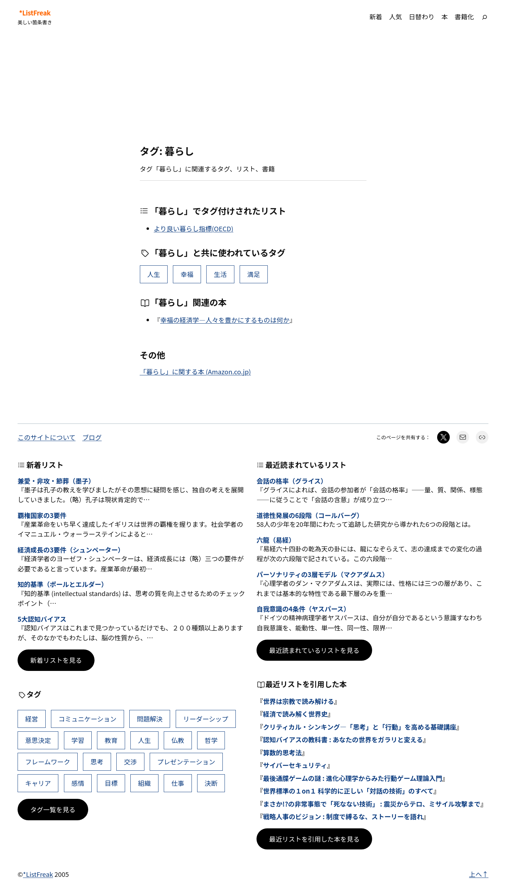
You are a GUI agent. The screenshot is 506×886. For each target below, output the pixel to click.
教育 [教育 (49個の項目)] (111, 740)
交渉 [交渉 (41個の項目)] (130, 761)
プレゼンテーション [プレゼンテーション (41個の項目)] (186, 761)
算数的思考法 (282, 752)
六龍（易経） (276, 540)
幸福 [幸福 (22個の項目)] (187, 274)
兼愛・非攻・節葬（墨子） (56, 481)
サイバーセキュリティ (295, 765)
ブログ (92, 437)
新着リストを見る (56, 660)
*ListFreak (35, 13)
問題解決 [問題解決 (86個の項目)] (150, 718)
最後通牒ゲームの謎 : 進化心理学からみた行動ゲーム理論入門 (352, 778)
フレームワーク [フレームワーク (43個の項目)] (47, 761)
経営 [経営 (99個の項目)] (31, 718)
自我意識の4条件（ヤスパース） (303, 609)
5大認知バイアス (42, 619)
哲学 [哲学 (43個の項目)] (211, 740)
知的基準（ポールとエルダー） (63, 584)
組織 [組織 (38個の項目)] (144, 783)
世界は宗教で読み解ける (298, 701)
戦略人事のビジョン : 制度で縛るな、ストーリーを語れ (343, 816)
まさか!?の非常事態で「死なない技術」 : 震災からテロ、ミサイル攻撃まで (371, 803)
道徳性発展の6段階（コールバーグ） (310, 515)
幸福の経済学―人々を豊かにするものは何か (225, 319)
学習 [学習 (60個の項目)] (77, 740)
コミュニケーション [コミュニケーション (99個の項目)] (87, 718)
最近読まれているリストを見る (314, 650)
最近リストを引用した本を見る (314, 838)
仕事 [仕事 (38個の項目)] (177, 783)
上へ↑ (478, 874)
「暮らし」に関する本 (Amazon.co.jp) (195, 371)
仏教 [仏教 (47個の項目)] (177, 740)
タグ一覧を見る (53, 809)
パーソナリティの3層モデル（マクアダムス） (322, 574)
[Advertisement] (253, 89)
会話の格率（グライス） (292, 481)
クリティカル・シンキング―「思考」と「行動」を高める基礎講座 (359, 726)
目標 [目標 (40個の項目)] (111, 783)
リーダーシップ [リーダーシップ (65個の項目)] (205, 718)
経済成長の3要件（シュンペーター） (71, 550)
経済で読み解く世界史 (295, 713)
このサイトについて (47, 437)
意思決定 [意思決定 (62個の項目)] (38, 740)
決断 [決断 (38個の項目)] (211, 783)
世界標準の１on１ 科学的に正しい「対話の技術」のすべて (348, 790)
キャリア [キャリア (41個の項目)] (38, 783)
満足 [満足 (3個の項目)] (253, 274)
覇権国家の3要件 (42, 515)
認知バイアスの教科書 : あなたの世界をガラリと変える (343, 739)
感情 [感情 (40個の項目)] (77, 783)
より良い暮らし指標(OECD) (193, 228)
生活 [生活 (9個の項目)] (220, 274)
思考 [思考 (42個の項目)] (97, 761)
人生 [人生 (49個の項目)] (153, 274)
